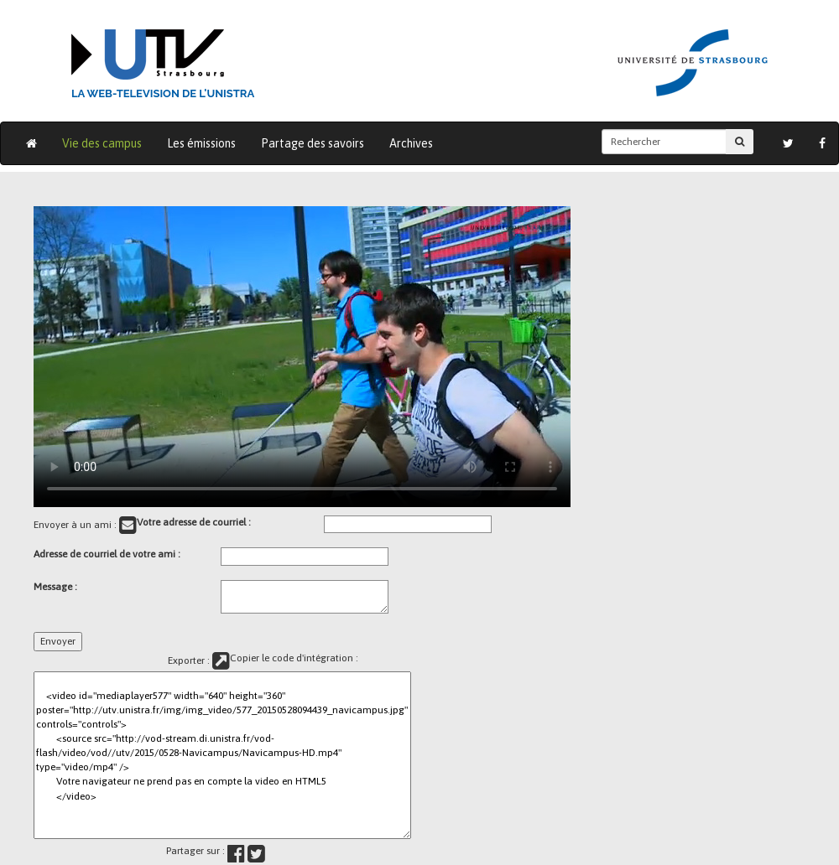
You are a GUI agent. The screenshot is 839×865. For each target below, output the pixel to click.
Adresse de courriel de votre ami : (107, 554)
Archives (411, 143)
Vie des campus (102, 143)
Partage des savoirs (312, 143)
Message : (55, 587)
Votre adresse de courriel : (194, 522)
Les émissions (201, 143)
